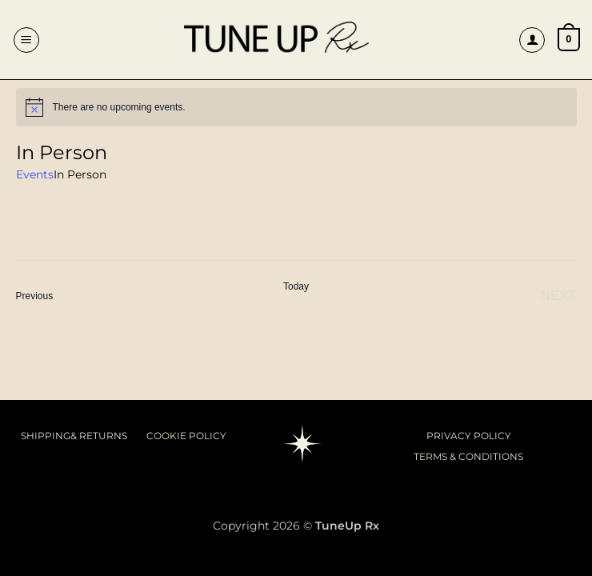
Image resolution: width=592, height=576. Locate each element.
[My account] (532, 40)
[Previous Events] (35, 296)
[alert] (296, 107)
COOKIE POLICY (186, 436)
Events (35, 174)
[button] (26, 40)
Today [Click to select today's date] (296, 286)
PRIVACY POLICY (468, 436)
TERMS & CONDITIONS (468, 456)
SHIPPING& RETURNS (74, 436)
